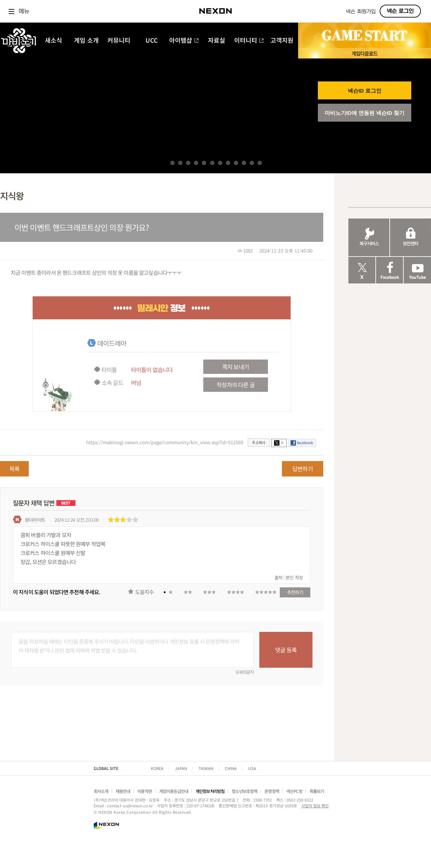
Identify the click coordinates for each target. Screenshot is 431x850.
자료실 (216, 40)
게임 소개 (86, 40)
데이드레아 (111, 343)
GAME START (364, 35)
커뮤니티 (118, 40)
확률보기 (317, 791)
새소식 (53, 40)
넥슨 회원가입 (361, 12)
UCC (151, 40)
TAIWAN (206, 768)
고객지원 (281, 40)
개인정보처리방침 (209, 791)
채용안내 (123, 791)
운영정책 (271, 791)
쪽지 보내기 (235, 366)
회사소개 (101, 791)
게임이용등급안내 (173, 791)
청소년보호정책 (244, 791)
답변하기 (302, 468)
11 (252, 163)
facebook (305, 443)
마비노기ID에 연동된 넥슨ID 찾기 (365, 113)
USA (252, 768)
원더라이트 (35, 519)
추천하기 (295, 592)
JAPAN (181, 768)
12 (260, 163)
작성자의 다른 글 (235, 384)
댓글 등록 (286, 649)
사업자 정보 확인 (315, 805)
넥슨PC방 (294, 791)
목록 (14, 468)
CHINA (231, 768)
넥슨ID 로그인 (364, 91)
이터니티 (249, 40)
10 (244, 163)
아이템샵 (184, 40)
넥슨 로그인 (400, 11)
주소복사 (258, 442)
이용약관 (144, 791)
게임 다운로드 (364, 53)
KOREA (157, 768)
